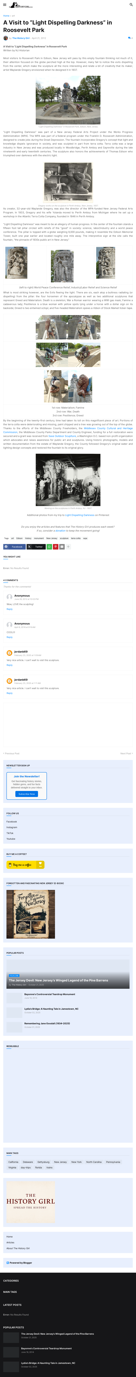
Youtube (10, 838)
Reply (10, 609)
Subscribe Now (27, 794)
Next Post (125, 753)
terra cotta (76, 538)
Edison (19, 538)
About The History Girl (18, 1248)
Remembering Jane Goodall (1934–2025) (47, 1023)
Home (6, 16)
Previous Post (12, 753)
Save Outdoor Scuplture (62, 436)
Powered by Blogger (19, 1262)
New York (76, 1162)
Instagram (11, 827)
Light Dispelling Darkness (79, 515)
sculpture (64, 538)
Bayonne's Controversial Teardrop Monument (49, 994)
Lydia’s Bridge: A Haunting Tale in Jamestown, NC (51, 1008)
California (13, 1162)
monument (39, 538)
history (28, 538)
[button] (4, 5)
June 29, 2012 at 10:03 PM (26, 599)
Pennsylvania (113, 1162)
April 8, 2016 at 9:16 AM (24, 627)
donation (60, 530)
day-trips (26, 1167)
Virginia (12, 1167)
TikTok (9, 833)
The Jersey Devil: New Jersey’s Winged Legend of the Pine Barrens (57, 1333)
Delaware (28, 1162)
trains (49, 1167)
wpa (85, 538)
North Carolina (94, 1162)
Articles (10, 1242)
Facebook (11, 821)
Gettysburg (43, 1162)
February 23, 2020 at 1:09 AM (27, 655)
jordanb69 (21, 651)
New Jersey (51, 538)
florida (38, 1167)
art (13, 16)
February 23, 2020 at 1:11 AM (27, 683)
